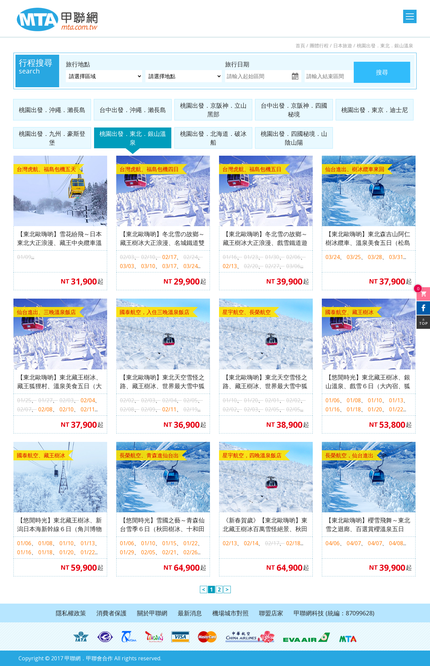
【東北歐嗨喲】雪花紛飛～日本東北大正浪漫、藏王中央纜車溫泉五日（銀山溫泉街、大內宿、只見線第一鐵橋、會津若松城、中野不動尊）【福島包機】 (59, 238)
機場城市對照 (230, 613)
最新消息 (190, 613)
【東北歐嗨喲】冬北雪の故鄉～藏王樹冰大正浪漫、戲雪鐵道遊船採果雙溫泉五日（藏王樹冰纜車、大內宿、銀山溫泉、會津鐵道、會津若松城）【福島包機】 (265, 238)
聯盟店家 (271, 613)
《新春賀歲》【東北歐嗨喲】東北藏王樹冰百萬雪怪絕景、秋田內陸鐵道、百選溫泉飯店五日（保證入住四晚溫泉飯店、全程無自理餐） (265, 524)
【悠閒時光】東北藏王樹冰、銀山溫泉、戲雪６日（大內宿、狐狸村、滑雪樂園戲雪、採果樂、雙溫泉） (368, 381)
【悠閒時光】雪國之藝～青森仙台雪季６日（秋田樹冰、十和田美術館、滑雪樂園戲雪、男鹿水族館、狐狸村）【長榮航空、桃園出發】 (162, 524)
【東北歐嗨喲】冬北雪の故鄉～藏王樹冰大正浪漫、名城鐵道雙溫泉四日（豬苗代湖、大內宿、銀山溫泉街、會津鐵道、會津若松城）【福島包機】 (162, 238)
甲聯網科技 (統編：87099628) (334, 613)
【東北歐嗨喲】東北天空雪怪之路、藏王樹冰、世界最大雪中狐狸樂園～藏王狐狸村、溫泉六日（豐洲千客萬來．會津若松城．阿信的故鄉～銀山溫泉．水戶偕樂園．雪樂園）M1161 (265, 381)
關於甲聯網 (152, 613)
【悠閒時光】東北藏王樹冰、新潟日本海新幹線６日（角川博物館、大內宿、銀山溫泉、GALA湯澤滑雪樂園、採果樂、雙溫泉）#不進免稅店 (59, 524)
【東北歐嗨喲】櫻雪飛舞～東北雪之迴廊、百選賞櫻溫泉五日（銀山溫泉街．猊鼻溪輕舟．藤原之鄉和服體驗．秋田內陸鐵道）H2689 (368, 524)
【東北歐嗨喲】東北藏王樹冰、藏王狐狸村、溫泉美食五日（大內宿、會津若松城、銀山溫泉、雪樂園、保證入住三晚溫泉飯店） (59, 381)
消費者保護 (111, 613)
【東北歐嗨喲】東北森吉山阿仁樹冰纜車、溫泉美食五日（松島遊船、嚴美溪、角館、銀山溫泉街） (368, 238)
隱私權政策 (71, 613)
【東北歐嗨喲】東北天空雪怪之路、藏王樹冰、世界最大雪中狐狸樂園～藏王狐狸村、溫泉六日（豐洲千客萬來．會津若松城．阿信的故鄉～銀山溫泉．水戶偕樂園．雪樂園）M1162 (162, 381)
